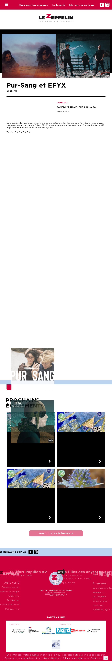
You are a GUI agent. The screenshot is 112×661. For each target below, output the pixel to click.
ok (106, 658)
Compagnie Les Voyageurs (33, 5)
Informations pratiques (81, 5)
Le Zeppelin (58, 5)
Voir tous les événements (56, 535)
